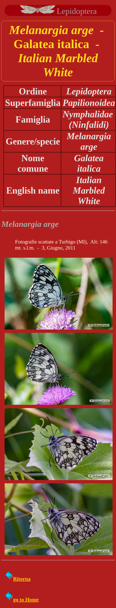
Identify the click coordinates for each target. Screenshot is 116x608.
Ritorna (18, 579)
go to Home (22, 599)
